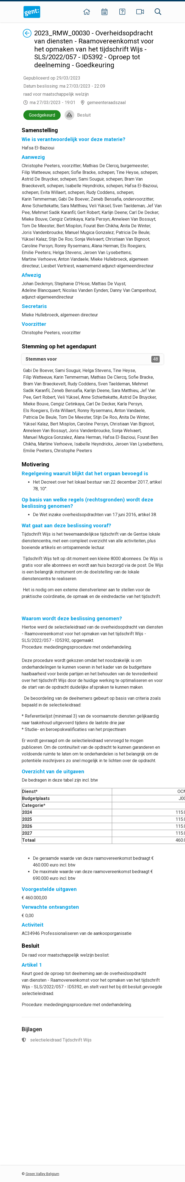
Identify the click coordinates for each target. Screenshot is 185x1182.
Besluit (84, 115)
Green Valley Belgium (42, 1174)
